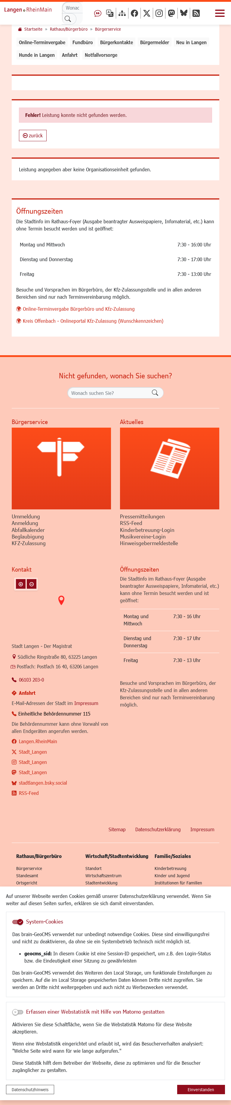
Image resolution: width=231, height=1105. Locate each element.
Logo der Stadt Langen (35, 9)
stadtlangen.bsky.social (43, 783)
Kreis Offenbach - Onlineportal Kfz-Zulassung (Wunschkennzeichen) (93, 321)
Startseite (33, 29)
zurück (33, 135)
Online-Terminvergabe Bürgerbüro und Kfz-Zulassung (79, 309)
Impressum (86, 703)
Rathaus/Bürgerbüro (69, 29)
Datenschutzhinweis (30, 1089)
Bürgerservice (108, 29)
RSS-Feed (29, 793)
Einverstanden (201, 1089)
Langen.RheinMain (38, 741)
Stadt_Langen (33, 752)
